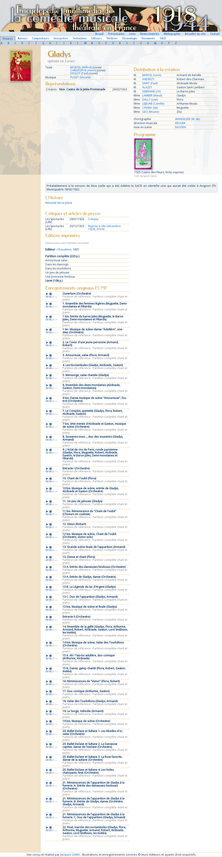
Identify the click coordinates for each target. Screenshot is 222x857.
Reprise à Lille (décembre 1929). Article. (104, 227)
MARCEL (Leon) (151, 75)
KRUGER (180, 123)
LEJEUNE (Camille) (153, 104)
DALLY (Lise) (150, 99)
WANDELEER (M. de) (187, 119)
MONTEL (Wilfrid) (81, 67)
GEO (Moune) (150, 112)
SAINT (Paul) (149, 83)
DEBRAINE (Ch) (151, 91)
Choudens (64, 249)
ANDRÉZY (148, 79)
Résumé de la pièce (58, 203)
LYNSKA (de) (150, 108)
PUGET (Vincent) (80, 77)
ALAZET (147, 87)
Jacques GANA (70, 854)
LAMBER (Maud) (152, 95)
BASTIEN (180, 127)
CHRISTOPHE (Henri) (83, 70)
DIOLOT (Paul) (79, 73)
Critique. (93, 219)
